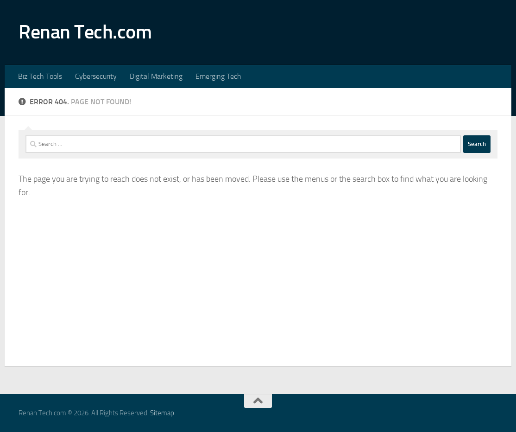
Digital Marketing (156, 76)
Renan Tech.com (85, 32)
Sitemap (162, 413)
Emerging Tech (218, 76)
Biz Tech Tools (40, 76)
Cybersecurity (96, 76)
